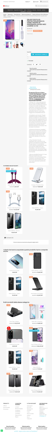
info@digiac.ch (42, 416)
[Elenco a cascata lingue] (28, 2)
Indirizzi (28, 415)
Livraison (17, 407)
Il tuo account (31, 403)
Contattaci (17, 413)
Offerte (5, 405)
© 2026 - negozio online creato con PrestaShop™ (26, 431)
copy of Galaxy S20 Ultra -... (37, 344)
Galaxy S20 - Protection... (37, 321)
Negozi (16, 416)
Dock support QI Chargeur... (37, 293)
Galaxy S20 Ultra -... (37, 367)
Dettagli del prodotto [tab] (35, 89)
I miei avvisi (29, 418)
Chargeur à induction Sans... (37, 185)
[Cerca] (42, 6)
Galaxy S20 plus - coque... (37, 270)
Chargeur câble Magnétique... (14, 207)
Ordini (28, 412)
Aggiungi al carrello (39, 54)
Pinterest (40, 64)
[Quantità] (28, 54)
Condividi (33, 64)
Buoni (28, 417)
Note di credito (30, 413)
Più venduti (5, 409)
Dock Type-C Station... (15, 321)
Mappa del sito (18, 415)
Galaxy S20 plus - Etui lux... (14, 230)
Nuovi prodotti (6, 407)
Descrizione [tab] (33, 87)
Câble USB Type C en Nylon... (14, 185)
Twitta (36, 64)
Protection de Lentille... (14, 270)
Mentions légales (19, 408)
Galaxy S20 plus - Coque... (38, 207)
